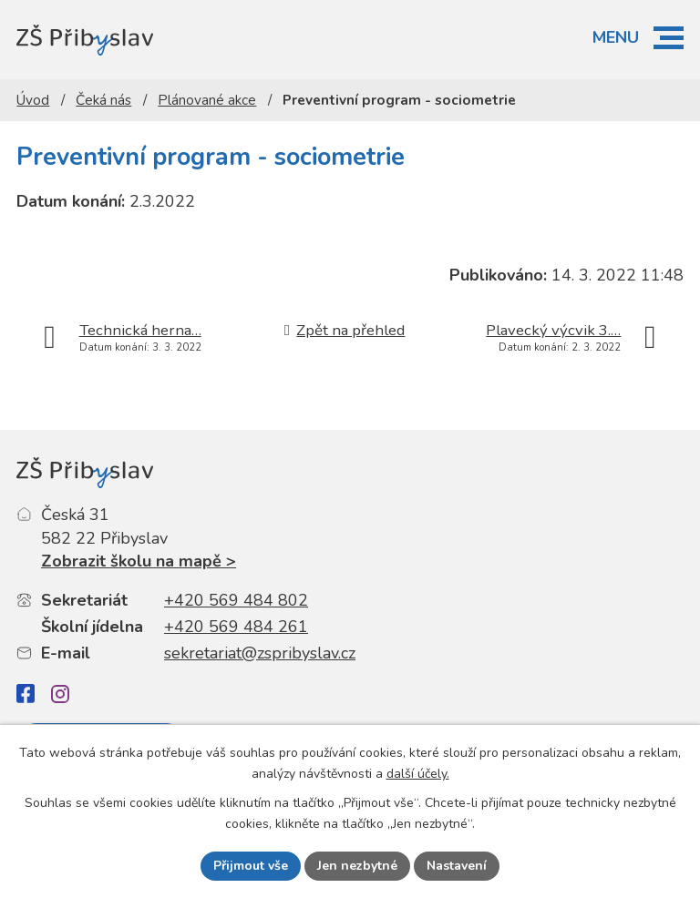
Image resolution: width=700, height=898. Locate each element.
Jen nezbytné (357, 865)
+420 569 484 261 (236, 627)
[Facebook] (25, 693)
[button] (669, 37)
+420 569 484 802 (236, 600)
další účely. (417, 773)
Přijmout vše (250, 865)
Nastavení (457, 865)
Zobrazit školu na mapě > (138, 561)
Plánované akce (207, 100)
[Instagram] (60, 694)
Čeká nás (103, 100)
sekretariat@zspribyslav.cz (259, 653)
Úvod (32, 100)
